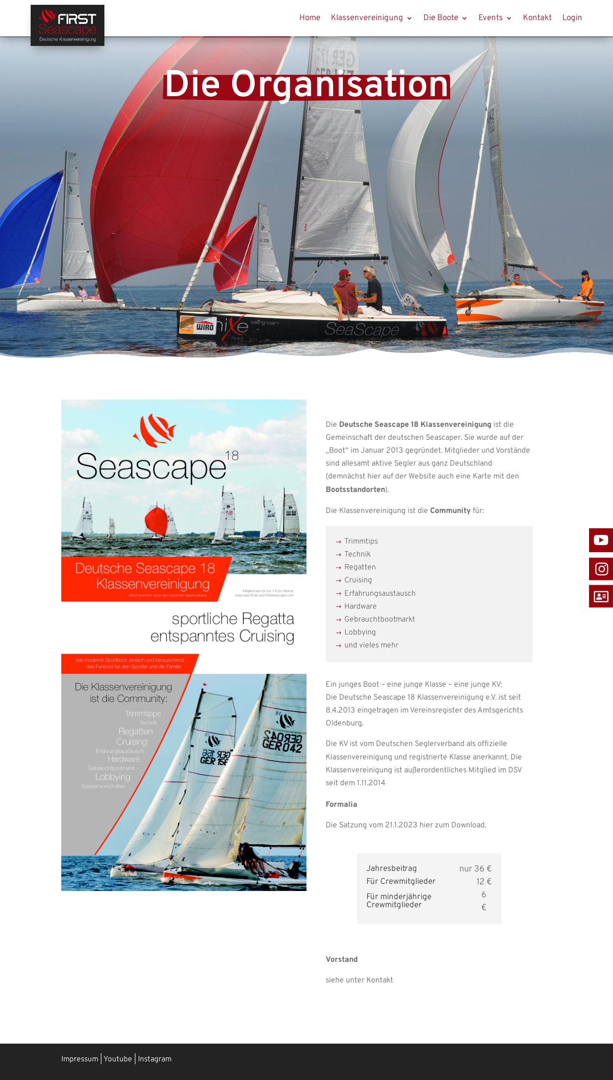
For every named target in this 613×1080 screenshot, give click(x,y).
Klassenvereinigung (367, 18)
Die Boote (440, 18)
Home (309, 18)
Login (572, 18)
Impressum (79, 1059)
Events (490, 18)
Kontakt (537, 18)
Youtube (117, 1059)
